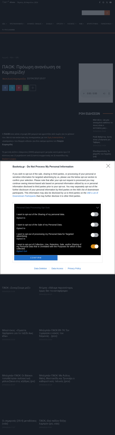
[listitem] (57, 207)
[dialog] (57, 217)
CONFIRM (35, 258)
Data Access (57, 268)
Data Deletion (40, 268)
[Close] (109, 167)
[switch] (95, 214)
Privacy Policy (74, 268)
